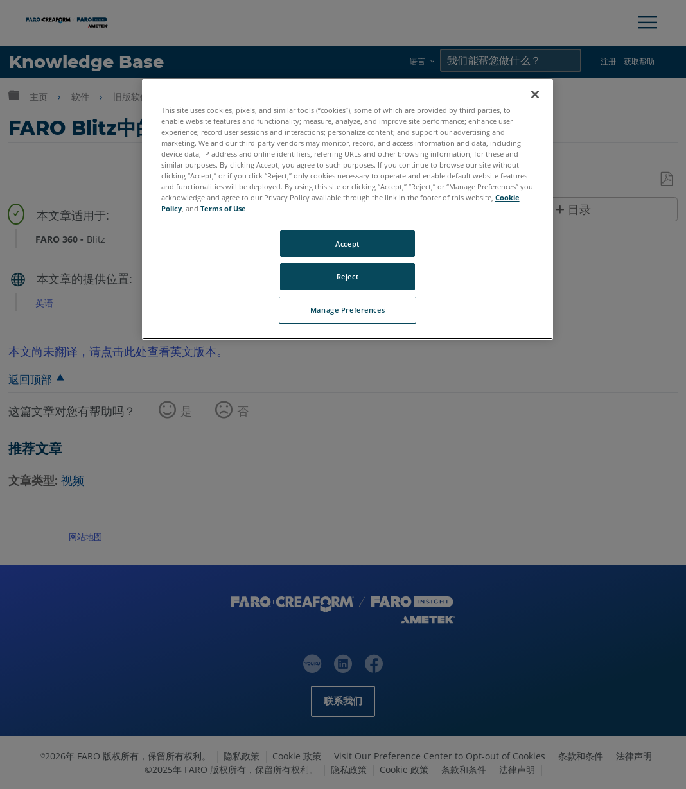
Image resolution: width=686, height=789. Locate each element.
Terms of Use (223, 208)
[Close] (535, 94)
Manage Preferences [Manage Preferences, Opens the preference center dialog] (347, 310)
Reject (347, 276)
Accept (347, 243)
